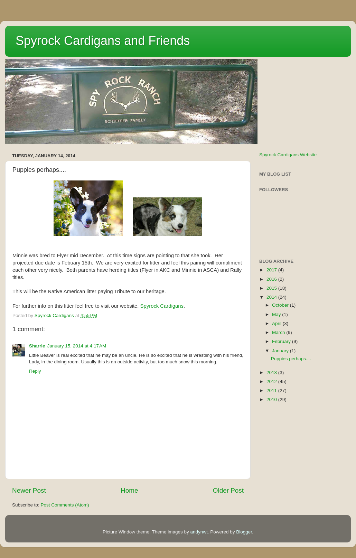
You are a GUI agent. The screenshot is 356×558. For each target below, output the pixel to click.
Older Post (228, 490)
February (282, 341)
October (281, 305)
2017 (272, 269)
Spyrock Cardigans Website (288, 154)
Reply (35, 371)
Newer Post (29, 490)
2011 (272, 390)
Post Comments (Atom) (65, 505)
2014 (272, 297)
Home (129, 490)
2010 (272, 399)
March (279, 332)
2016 (272, 279)
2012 (272, 381)
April (277, 323)
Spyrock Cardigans (162, 306)
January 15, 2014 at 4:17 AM (76, 345)
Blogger (244, 531)
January (281, 350)
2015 (272, 288)
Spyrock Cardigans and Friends (103, 41)
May (277, 314)
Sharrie (37, 345)
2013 (272, 372)
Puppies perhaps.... (291, 358)
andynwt (198, 531)
